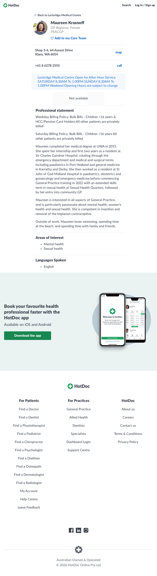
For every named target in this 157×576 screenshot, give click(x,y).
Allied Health (78, 417)
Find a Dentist (29, 417)
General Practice (79, 409)
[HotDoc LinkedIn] (78, 530)
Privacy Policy (128, 442)
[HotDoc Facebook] (71, 530)
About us (128, 409)
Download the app (27, 335)
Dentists (79, 425)
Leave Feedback (29, 507)
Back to (57, 15)
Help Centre (29, 499)
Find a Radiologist (29, 483)
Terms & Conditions (128, 433)
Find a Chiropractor (29, 442)
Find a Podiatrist (29, 433)
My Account (29, 491)
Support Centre (78, 450)
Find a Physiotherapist (29, 425)
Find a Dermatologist (29, 474)
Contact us (128, 425)
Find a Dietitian (29, 458)
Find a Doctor (29, 409)
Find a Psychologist (29, 450)
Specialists (78, 433)
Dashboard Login (78, 442)
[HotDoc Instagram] (86, 530)
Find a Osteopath (28, 466)
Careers (128, 417)
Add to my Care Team (68, 38)
